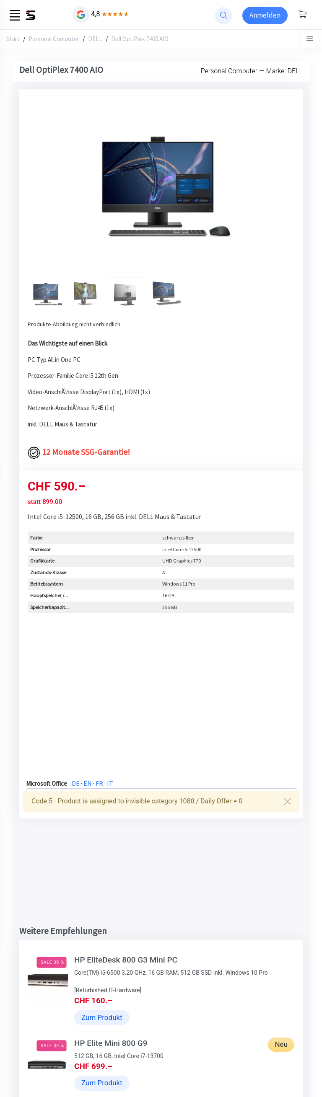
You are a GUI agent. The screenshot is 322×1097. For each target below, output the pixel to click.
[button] (48, 188)
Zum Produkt (101, 1017)
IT (110, 783)
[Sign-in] (265, 15)
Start (13, 39)
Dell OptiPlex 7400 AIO (140, 39)
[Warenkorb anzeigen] (302, 14)
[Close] (287, 801)
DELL (95, 39)
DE (76, 783)
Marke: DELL (284, 71)
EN (87, 783)
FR (99, 783)
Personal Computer (54, 39)
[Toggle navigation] (310, 39)
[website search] (223, 15)
